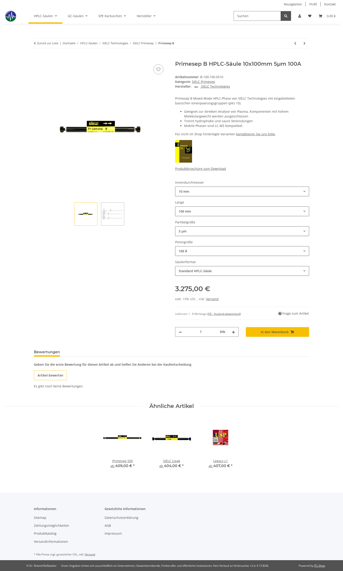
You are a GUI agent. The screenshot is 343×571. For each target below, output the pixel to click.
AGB (108, 525)
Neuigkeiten (293, 4)
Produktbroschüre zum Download (200, 168)
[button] (300, 16)
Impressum (113, 533)
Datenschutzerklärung (121, 517)
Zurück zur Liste (47, 43)
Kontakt (330, 4)
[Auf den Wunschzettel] (158, 69)
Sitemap (40, 517)
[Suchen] (257, 16)
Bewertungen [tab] (47, 352)
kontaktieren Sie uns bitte (255, 134)
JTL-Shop (319, 566)
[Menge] (201, 332)
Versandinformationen (51, 541)
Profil (313, 4)
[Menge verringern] (180, 332)
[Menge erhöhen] (233, 332)
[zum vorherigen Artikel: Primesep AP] (295, 43)
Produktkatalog (45, 533)
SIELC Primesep (203, 82)
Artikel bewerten (50, 375)
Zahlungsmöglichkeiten (51, 525)
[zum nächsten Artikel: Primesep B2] (304, 43)
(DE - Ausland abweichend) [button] (224, 314)
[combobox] (242, 191)
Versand (212, 299)
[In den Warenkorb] (37, 58)
